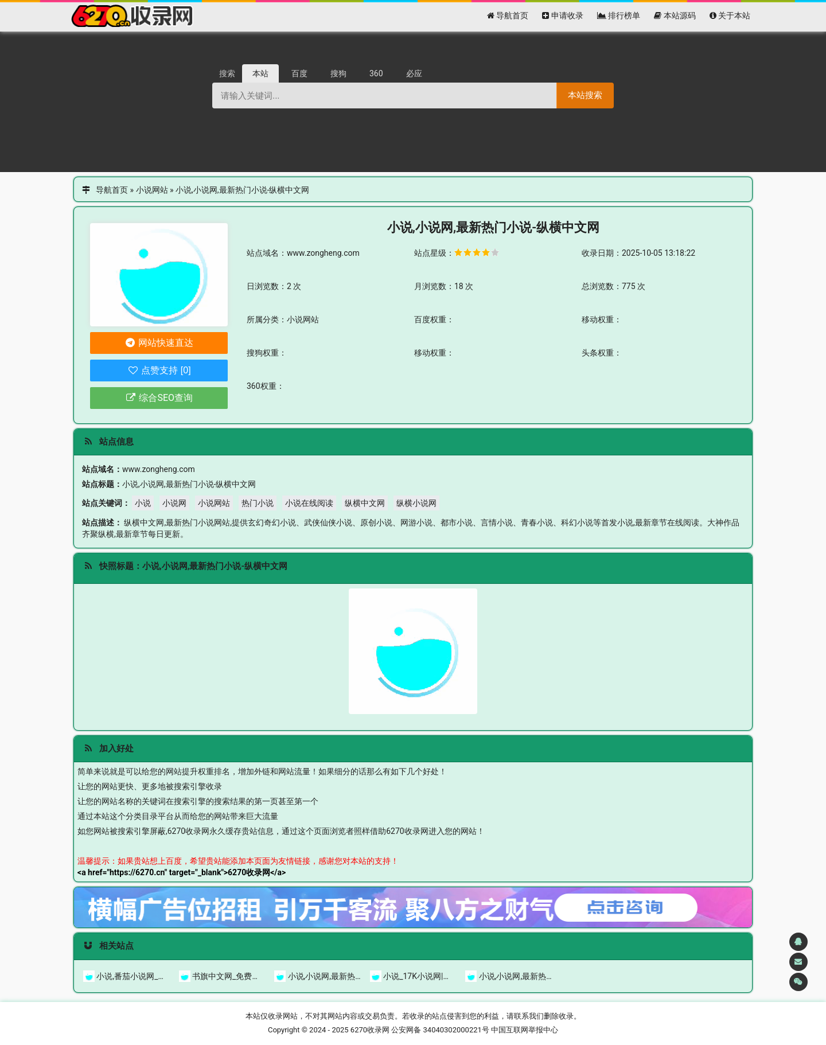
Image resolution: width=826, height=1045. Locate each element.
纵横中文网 (365, 503)
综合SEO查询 (159, 397)
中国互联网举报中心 (524, 1029)
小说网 (174, 503)
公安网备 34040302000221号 (440, 1029)
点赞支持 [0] (158, 370)
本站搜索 (585, 95)
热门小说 (257, 503)
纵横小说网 (416, 503)
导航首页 (112, 189)
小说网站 (152, 189)
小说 (143, 503)
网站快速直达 (159, 342)
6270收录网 (369, 1029)
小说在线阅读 (309, 503)
